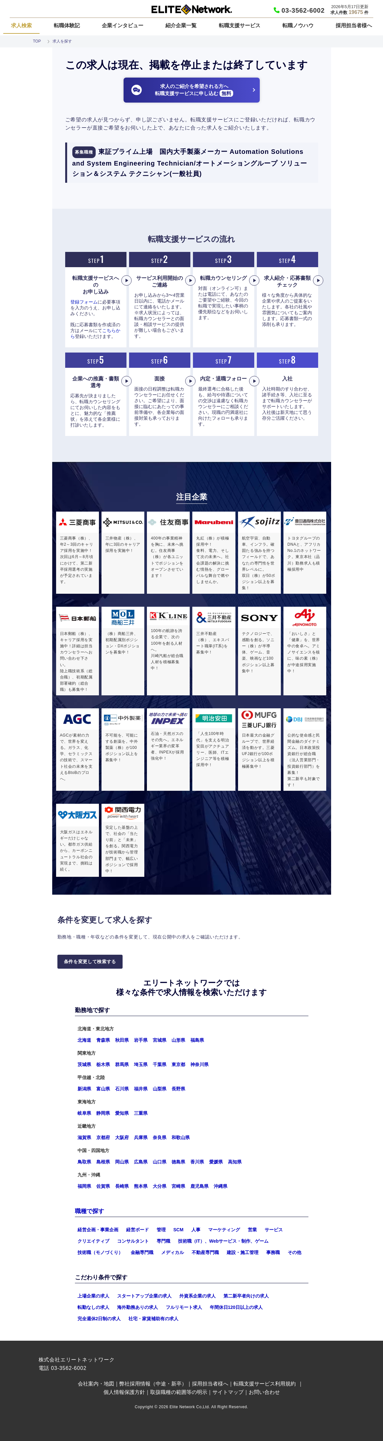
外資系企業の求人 (197, 1295)
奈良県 (159, 1137)
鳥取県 (84, 1161)
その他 (294, 1252)
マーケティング (224, 1229)
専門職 (163, 1241)
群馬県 (122, 1064)
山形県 (178, 1040)
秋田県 (122, 1040)
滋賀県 (84, 1137)
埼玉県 (141, 1064)
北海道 (84, 1040)
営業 (252, 1229)
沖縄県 (220, 1186)
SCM (179, 1229)
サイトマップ (228, 1392)
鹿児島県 (199, 1186)
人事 (195, 1229)
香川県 (197, 1161)
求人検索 (21, 25)
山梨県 (159, 1088)
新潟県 (84, 1088)
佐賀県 (103, 1186)
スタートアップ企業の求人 (144, 1295)
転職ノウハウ (298, 25)
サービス (274, 1229)
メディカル (172, 1252)
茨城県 (84, 1064)
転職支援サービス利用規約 (264, 1383)
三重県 (141, 1113)
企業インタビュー (122, 25)
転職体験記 (67, 25)
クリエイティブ (93, 1241)
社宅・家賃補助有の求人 (153, 1318)
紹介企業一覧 (181, 25)
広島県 (141, 1161)
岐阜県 (84, 1113)
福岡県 (84, 1186)
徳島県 (178, 1161)
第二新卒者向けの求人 (246, 1295)
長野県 (178, 1088)
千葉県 (159, 1064)
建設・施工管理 (242, 1252)
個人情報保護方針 (124, 1392)
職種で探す (89, 1211)
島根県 (103, 1161)
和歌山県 (181, 1137)
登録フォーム (84, 301)
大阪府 (122, 1137)
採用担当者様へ (354, 25)
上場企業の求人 (93, 1295)
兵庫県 (141, 1137)
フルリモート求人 (184, 1307)
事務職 (273, 1252)
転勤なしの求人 (93, 1307)
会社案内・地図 (96, 1383)
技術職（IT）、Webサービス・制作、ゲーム (223, 1241)
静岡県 (103, 1113)
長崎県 (122, 1186)
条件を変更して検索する (90, 961)
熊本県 (141, 1186)
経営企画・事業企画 (98, 1229)
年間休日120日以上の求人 (236, 1307)
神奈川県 (199, 1064)
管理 (161, 1229)
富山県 (103, 1088)
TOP (37, 41)
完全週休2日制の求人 (99, 1318)
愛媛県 (216, 1161)
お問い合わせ (264, 1392)
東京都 (178, 1064)
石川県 (122, 1088)
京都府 (103, 1137)
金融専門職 (142, 1252)
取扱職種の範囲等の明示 (178, 1392)
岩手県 (141, 1040)
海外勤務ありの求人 (137, 1307)
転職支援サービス (239, 25)
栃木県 (103, 1064)
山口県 (159, 1161)
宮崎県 (178, 1186)
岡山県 (122, 1161)
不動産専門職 (205, 1252)
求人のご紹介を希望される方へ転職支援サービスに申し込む (194, 90)
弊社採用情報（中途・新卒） (153, 1383)
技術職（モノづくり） (100, 1252)
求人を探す (62, 41)
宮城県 (159, 1040)
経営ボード (137, 1229)
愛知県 (122, 1113)
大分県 (159, 1186)
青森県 (103, 1040)
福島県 (197, 1040)
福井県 (141, 1088)
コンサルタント (133, 1241)
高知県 (235, 1161)
